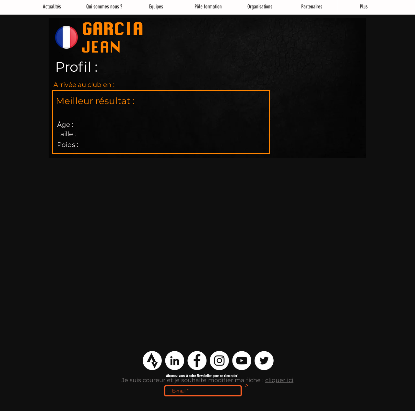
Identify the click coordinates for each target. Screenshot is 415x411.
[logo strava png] (152, 360)
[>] (246, 385)
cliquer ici (279, 380)
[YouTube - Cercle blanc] (241, 360)
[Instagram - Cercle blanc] (219, 360)
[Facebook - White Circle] (197, 360)
